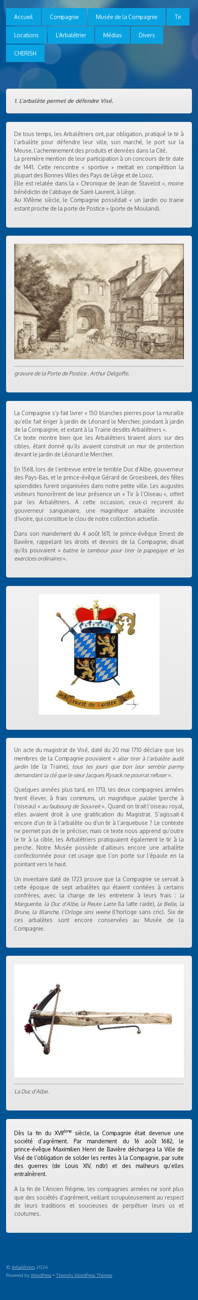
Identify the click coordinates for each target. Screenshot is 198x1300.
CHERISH (25, 53)
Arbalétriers (23, 1267)
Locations (26, 35)
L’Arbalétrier (71, 35)
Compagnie (64, 16)
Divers (147, 35)
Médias (112, 35)
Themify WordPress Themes (84, 1275)
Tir (178, 16)
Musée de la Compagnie (127, 16)
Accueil (23, 16)
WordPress (41, 1275)
